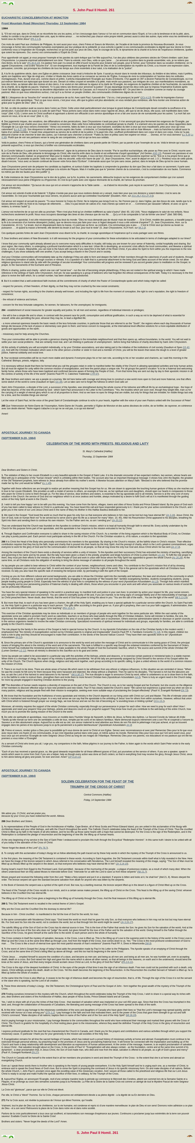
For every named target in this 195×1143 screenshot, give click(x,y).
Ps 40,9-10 (33, 63)
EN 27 (35, 1052)
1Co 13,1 (159, 701)
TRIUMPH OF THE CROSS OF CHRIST (97, 786)
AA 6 (137, 677)
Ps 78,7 (43, 848)
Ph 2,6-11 (127, 962)
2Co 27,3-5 (147, 196)
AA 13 (155, 581)
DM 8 (148, 943)
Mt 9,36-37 (77, 674)
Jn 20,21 (117, 520)
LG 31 (161, 555)
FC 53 (156, 632)
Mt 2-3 (141, 227)
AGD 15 (156, 153)
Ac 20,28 (177, 557)
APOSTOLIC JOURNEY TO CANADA (26, 432)
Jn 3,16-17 (126, 922)
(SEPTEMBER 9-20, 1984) (19, 438)
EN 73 (184, 690)
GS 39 (58, 382)
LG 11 (22, 650)
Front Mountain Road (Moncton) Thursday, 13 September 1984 (44, 23)
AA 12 (18, 637)
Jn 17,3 (175, 547)
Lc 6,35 (186, 134)
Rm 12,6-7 (68, 608)
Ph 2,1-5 (35, 39)
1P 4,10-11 (74, 757)
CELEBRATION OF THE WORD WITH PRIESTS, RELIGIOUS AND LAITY (97, 443)
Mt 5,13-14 (181, 597)
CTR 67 (94, 374)
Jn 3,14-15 (122, 863)
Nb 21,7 (142, 871)
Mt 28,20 (131, 1015)
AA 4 (128, 725)
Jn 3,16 (170, 515)
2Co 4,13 (146, 97)
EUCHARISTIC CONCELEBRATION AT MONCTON (35, 17)
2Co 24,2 (136, 196)
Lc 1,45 (46, 483)
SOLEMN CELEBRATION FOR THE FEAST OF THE (97, 781)
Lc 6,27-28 (20, 129)
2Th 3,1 (50, 1012)
